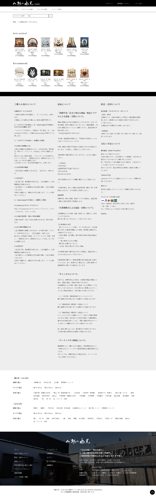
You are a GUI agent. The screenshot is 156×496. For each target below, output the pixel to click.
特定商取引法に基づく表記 (23, 465)
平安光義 (108, 396)
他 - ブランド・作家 (60, 399)
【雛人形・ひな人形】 (21, 378)
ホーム (15, 9)
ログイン (127, 3)
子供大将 (51, 408)
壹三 (35, 418)
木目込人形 (47, 382)
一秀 (42, 399)
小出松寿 (77, 393)
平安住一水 (109, 418)
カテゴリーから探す (26, 9)
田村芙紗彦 (46, 396)
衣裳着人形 (37, 382)
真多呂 (35, 399)
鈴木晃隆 (36, 396)
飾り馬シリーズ (94, 408)
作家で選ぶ (17, 393)
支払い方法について (21, 453)
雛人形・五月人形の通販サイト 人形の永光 (69, 490)
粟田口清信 (119, 418)
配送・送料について (21, 457)
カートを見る (51, 461)
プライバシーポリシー (21, 469)
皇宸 (47, 418)
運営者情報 (18, 473)
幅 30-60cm (37, 387)
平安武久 (99, 418)
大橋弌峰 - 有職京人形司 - (42, 393)
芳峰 (132, 396)
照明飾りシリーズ (67, 382)
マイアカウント (52, 449)
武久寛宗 (82, 418)
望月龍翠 (126, 396)
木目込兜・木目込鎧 (63, 408)
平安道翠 (82, 396)
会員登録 (118, 3)
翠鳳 (74, 418)
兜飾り (35, 408)
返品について (18, 461)
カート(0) (137, 3)
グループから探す (41, 9)
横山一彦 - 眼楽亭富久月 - (62, 393)
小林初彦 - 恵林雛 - (88, 393)
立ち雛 (56, 382)
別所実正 (91, 418)
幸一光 (48, 399)
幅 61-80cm (49, 387)
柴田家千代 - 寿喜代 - (105, 393)
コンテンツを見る (55, 9)
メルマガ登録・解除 (21, 477)
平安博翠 (91, 396)
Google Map (126, 470)
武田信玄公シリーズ (79, 408)
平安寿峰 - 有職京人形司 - (68, 396)
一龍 (63, 418)
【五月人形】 (18, 403)
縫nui (54, 396)
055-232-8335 (97, 467)
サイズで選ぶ (17, 387)
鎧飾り (43, 408)
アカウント (109, 3)
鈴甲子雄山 (55, 418)
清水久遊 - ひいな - (121, 393)
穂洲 (132, 393)
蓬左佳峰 (117, 396)
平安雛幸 (100, 396)
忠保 (69, 418)
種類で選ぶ (17, 382)
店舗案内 (50, 465)
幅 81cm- (58, 387)
